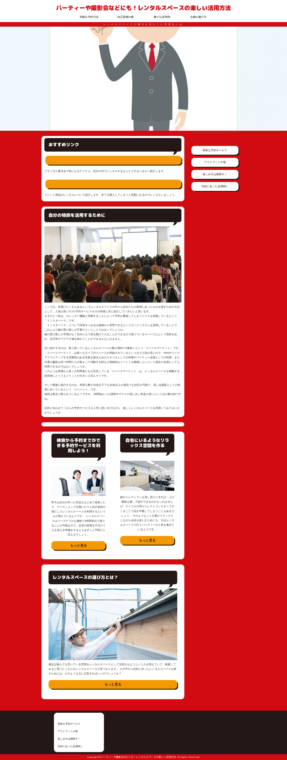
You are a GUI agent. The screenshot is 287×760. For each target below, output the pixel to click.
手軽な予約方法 (88, 17)
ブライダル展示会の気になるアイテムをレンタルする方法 (100, 160)
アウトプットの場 (215, 162)
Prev (55, 78)
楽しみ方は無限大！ (215, 174)
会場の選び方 (198, 17)
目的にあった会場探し (214, 186)
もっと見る (78, 545)
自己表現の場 (125, 17)
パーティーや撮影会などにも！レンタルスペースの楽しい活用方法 (143, 8)
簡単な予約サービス (215, 150)
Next (231, 78)
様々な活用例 (162, 17)
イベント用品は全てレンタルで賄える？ (85, 184)
